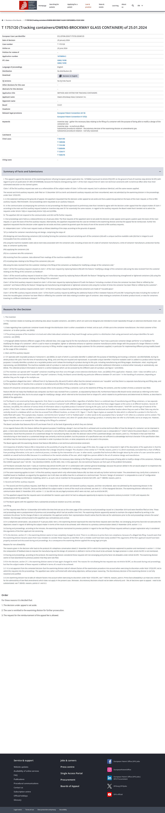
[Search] (133, 5)
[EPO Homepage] (28, 5)
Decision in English (68, 76)
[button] (82, 171)
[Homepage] (2, 20)
